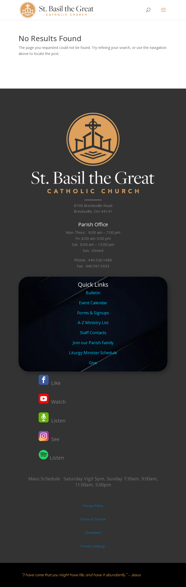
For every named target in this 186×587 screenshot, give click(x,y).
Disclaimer (93, 532)
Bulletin (93, 293)
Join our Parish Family (93, 342)
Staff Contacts (93, 332)
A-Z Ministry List (93, 322)
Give (93, 362)
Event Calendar (93, 303)
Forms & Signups (93, 313)
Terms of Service (93, 519)
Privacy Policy (93, 505)
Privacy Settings (93, 546)
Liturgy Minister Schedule (93, 352)
